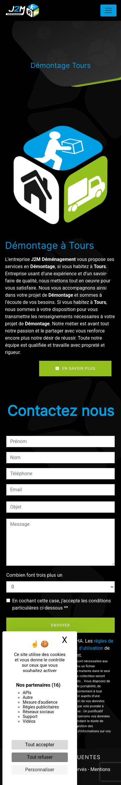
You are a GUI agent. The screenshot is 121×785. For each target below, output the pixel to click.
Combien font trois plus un (34, 575)
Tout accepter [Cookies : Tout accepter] (39, 744)
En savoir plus (75, 368)
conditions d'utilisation (79, 648)
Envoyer (60, 625)
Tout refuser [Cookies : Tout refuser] (40, 757)
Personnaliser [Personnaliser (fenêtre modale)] (39, 769)
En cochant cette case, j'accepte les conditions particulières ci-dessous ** (61, 604)
